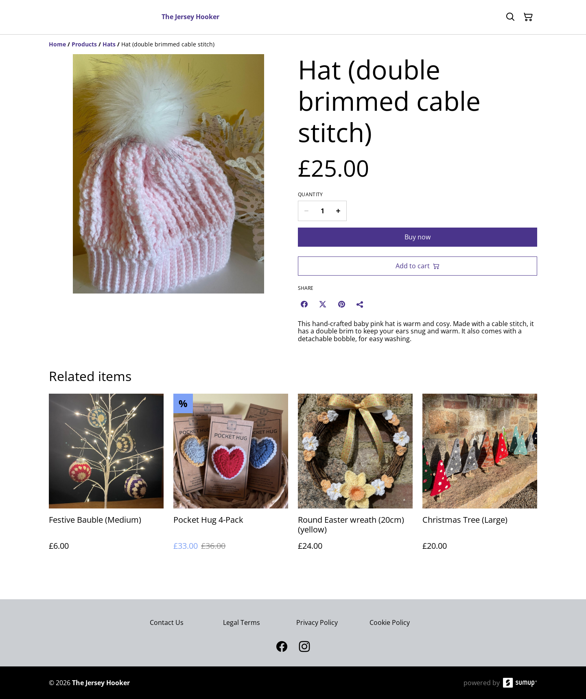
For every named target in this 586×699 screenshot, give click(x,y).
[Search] (510, 17)
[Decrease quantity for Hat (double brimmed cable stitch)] (306, 211)
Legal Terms (241, 622)
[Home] (57, 44)
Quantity (310, 194)
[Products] (84, 44)
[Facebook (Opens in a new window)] (304, 304)
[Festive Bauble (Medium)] (106, 480)
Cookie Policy (390, 622)
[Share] (360, 304)
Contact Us (167, 622)
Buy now (418, 236)
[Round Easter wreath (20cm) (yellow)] (355, 480)
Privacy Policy (317, 622)
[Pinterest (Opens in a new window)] (341, 304)
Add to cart (418, 265)
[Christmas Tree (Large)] (479, 480)
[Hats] (109, 44)
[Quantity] (322, 211)
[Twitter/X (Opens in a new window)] (323, 304)
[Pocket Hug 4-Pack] (230, 480)
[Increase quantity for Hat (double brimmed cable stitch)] (338, 211)
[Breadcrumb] (293, 44)
